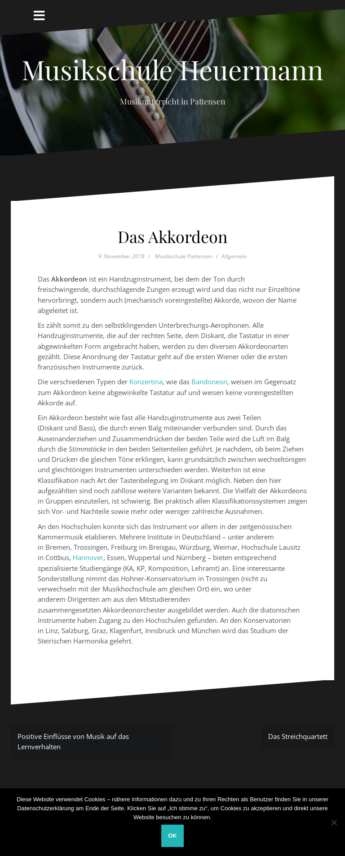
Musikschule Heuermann (172, 69)
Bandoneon (209, 381)
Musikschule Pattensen (183, 256)
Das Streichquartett (297, 736)
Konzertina (146, 381)
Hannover (88, 557)
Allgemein (234, 256)
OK (172, 835)
